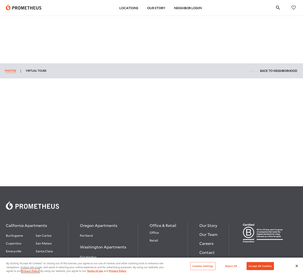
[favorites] (293, 7)
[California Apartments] (26, 179)
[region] (151, 266)
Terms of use (95, 271)
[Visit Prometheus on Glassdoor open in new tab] (263, 225)
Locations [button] (128, 8)
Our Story (156, 8)
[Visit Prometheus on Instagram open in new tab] (254, 225)
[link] (23, 8)
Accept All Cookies (260, 266)
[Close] (296, 266)
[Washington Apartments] (103, 200)
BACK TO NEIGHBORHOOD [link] (273, 23)
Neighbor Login (188, 8)
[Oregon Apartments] (98, 179)
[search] (278, 7)
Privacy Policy (30, 271)
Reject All (231, 266)
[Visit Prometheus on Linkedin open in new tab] (244, 225)
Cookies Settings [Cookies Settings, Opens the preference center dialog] (202, 266)
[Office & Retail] (163, 179)
